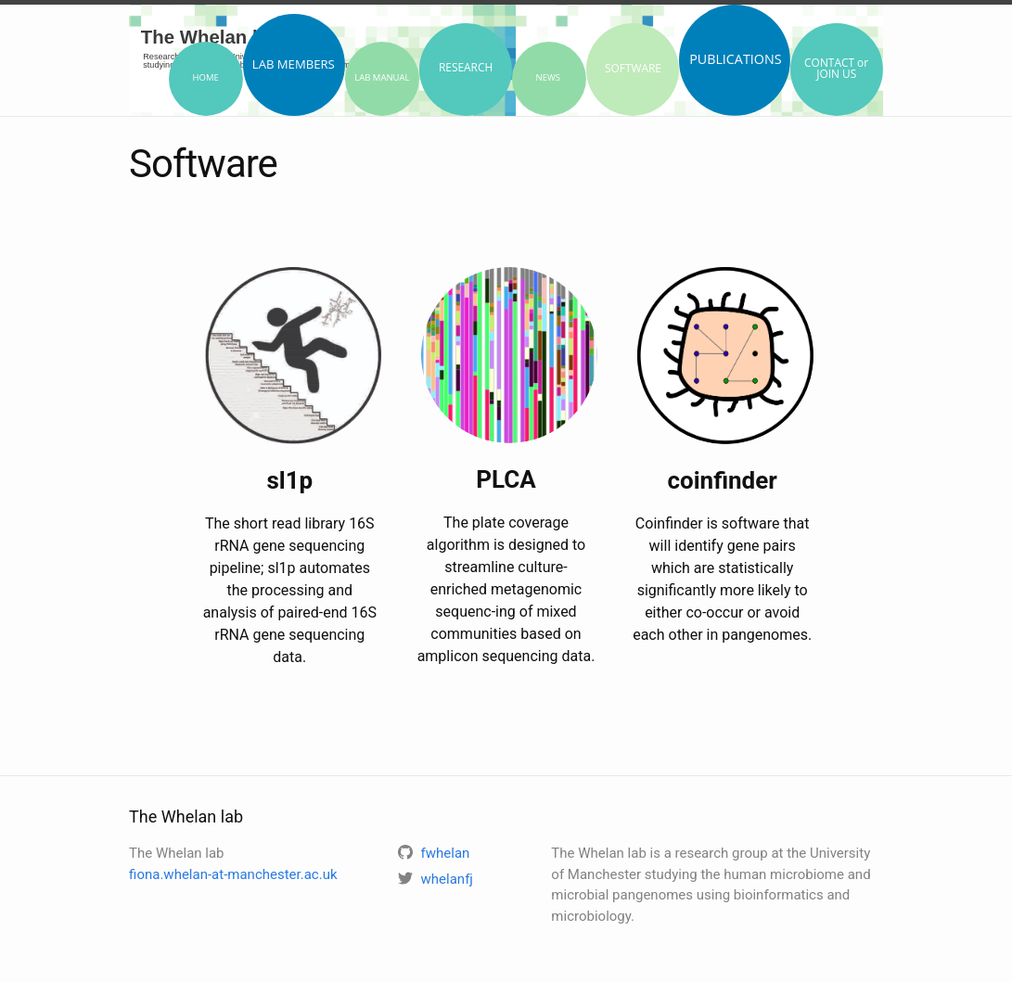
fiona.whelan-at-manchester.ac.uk (233, 874)
